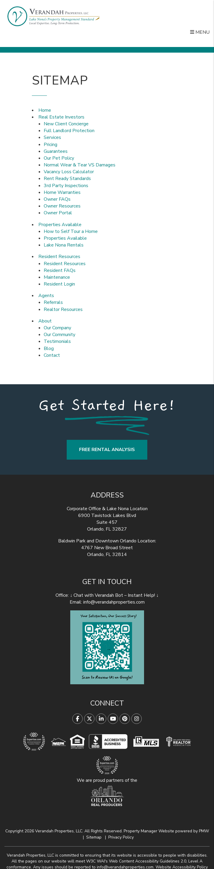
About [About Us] (45, 321)
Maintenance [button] (57, 277)
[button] (77, 719)
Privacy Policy (121, 837)
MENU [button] (200, 32)
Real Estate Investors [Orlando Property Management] (61, 117)
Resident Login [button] (59, 284)
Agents (46, 295)
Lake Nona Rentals (64, 245)
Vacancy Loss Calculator (69, 171)
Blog (49, 348)
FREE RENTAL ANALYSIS (107, 449)
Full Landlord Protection (69, 130)
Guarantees (56, 151)
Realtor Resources (63, 309)
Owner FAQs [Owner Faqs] (57, 199)
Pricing (50, 144)
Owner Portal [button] (58, 213)
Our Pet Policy (59, 158)
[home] (53, 16)
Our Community (59, 334)
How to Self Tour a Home (71, 231)
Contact (52, 355)
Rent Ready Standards (67, 178)
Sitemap (94, 837)
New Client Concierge (66, 124)
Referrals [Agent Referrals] (53, 302)
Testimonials (57, 341)
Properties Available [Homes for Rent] (59, 224)
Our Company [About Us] (57, 328)
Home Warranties (62, 192)
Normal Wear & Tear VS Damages (79, 165)
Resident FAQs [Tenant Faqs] (60, 270)
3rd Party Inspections (66, 185)
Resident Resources (59, 256)
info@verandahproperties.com (114, 602)
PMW (204, 831)
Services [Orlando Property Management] (52, 137)
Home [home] (44, 110)
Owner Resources (62, 206)
